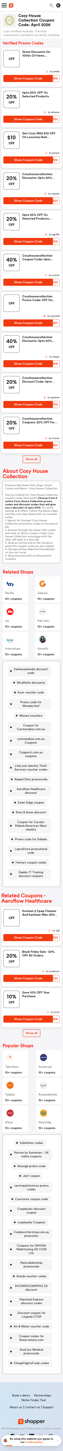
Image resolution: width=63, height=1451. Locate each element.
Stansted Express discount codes (31, 1301)
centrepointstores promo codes (31, 1187)
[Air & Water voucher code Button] (30, 1326)
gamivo (42, 593)
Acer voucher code (31, 692)
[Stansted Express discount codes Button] (30, 1301)
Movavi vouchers (31, 715)
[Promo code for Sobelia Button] (29, 839)
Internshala (12, 648)
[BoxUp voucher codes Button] (30, 1276)
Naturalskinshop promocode (31, 1264)
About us (16, 1407)
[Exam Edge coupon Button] (29, 802)
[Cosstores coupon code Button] (30, 1199)
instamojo (45, 1066)
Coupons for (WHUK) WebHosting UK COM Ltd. (31, 1249)
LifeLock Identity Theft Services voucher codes (30, 767)
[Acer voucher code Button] (29, 692)
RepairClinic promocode (30, 779)
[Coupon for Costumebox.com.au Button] (29, 727)
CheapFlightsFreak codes (31, 1363)
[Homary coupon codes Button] (29, 862)
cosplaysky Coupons (31, 1222)
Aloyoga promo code (31, 1166)
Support (48, 1407)
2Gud (9, 1122)
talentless (12, 1066)
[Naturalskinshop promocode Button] (30, 1264)
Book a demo (21, 1395)
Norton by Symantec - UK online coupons (31, 1154)
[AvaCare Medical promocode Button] (30, 1351)
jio (7, 620)
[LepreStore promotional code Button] (29, 850)
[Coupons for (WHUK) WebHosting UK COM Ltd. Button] (30, 1249)
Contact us (32, 1407)
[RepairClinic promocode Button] (29, 779)
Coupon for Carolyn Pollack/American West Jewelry (31, 826)
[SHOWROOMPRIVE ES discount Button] (30, 1287)
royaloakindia (47, 1094)
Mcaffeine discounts (31, 682)
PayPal (9, 593)
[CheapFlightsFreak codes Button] (30, 1363)
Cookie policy (34, 1442)
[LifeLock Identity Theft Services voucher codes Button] (29, 767)
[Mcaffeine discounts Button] (29, 682)
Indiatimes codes (31, 1142)
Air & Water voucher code (31, 1326)
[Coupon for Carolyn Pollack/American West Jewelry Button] (29, 826)
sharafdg (44, 1122)
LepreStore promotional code (31, 850)
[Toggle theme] (58, 5)
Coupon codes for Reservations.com (31, 1338)
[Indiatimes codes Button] (30, 1142)
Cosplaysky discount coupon (31, 1210)
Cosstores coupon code (31, 1199)
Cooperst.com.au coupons (31, 754)
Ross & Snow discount (31, 812)
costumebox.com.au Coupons (31, 740)
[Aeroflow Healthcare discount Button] (29, 791)
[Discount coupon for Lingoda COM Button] (30, 1314)
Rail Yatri (43, 620)
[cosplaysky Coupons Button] (30, 1222)
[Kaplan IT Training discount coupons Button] (29, 874)
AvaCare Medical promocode (31, 1351)
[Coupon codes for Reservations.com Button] (30, 1338)
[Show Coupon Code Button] (28, 78)
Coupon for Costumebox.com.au (31, 727)
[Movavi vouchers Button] (30, 715)
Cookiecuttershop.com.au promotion (31, 1234)
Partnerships (42, 1395)
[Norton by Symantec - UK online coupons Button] (30, 1154)
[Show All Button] (31, 1033)
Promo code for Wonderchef (31, 704)
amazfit (42, 648)
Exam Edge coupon (31, 802)
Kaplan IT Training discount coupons (31, 874)
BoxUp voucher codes (31, 1276)
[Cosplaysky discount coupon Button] (30, 1210)
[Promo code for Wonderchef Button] (29, 704)
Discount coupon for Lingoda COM (31, 1314)
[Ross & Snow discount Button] (29, 812)
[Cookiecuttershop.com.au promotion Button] (30, 1234)
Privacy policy (34, 1428)
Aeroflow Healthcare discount (31, 791)
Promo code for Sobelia (31, 839)
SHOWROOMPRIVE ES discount (31, 1287)
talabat (10, 1094)
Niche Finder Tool (33, 1400)
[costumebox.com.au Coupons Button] (29, 740)
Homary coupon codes (30, 862)
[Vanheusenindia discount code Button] (29, 671)
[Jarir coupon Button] (30, 1175)
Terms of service (52, 1428)
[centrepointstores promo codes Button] (30, 1187)
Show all (31, 1033)
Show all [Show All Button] (31, 459)
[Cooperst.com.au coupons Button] (29, 754)
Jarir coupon (31, 1175)
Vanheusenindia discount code (31, 671)
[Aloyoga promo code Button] (30, 1166)
